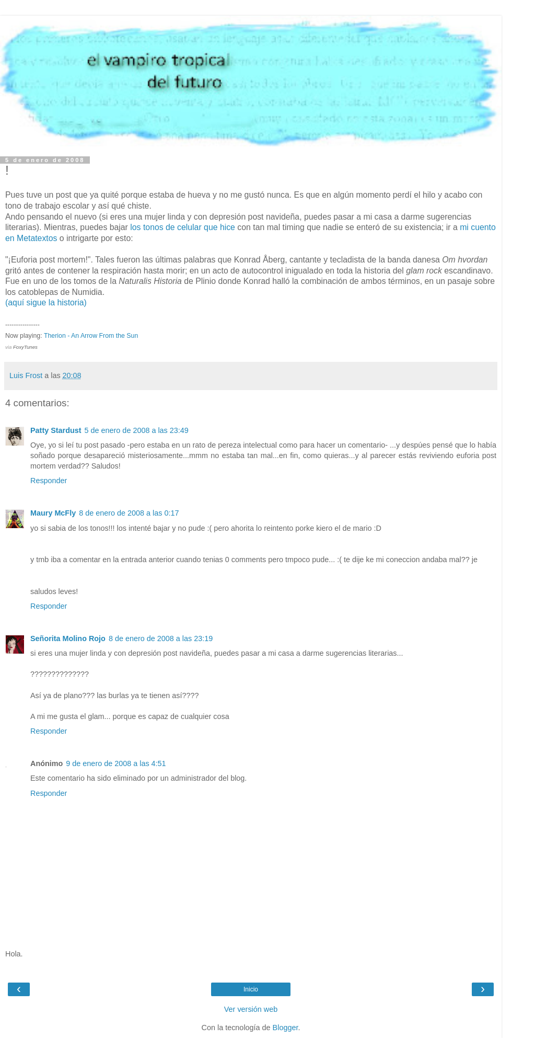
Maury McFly (53, 513)
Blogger (285, 1027)
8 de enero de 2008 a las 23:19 (161, 638)
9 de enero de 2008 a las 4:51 (116, 763)
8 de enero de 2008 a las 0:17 (129, 513)
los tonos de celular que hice (182, 227)
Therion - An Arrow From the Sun (91, 335)
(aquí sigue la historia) (46, 302)
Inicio (250, 989)
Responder (48, 480)
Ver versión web (250, 1009)
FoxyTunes (25, 347)
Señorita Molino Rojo (68, 638)
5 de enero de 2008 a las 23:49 (137, 430)
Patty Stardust (56, 430)
